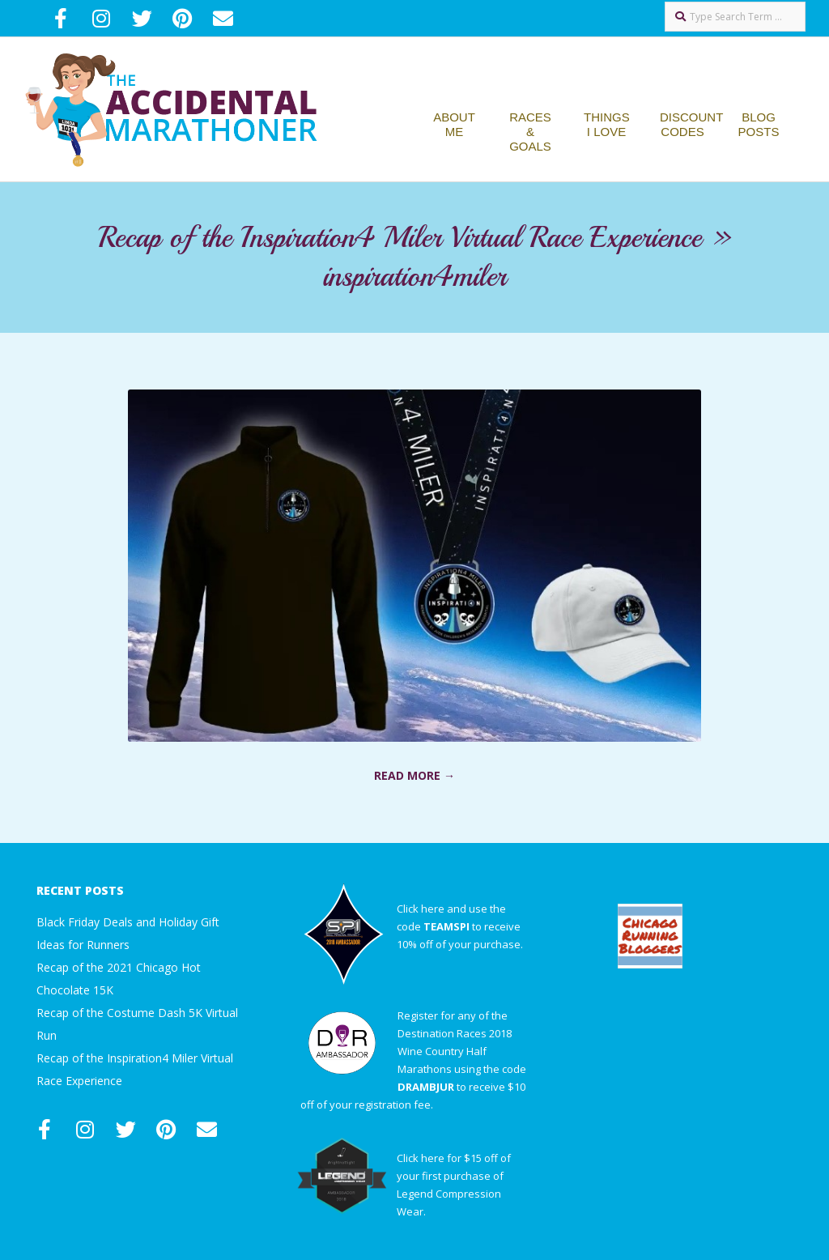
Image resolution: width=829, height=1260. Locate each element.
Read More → (414, 775)
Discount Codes (691, 124)
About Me (454, 124)
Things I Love (607, 124)
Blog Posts (759, 124)
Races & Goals (530, 131)
